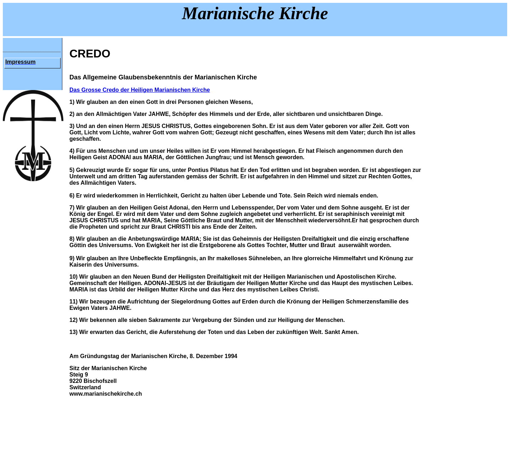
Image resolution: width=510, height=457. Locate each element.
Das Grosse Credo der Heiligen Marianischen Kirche (139, 90)
